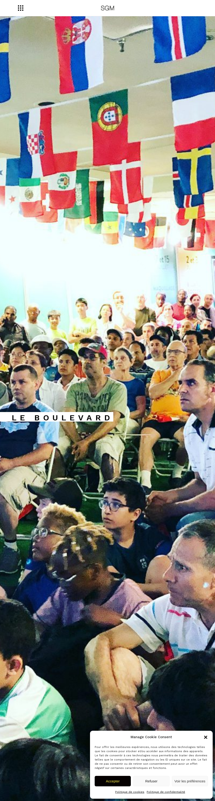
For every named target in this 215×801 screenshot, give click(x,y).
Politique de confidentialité (166, 792)
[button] (205, 737)
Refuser (151, 781)
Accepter (113, 781)
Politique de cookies (129, 792)
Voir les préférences (189, 781)
